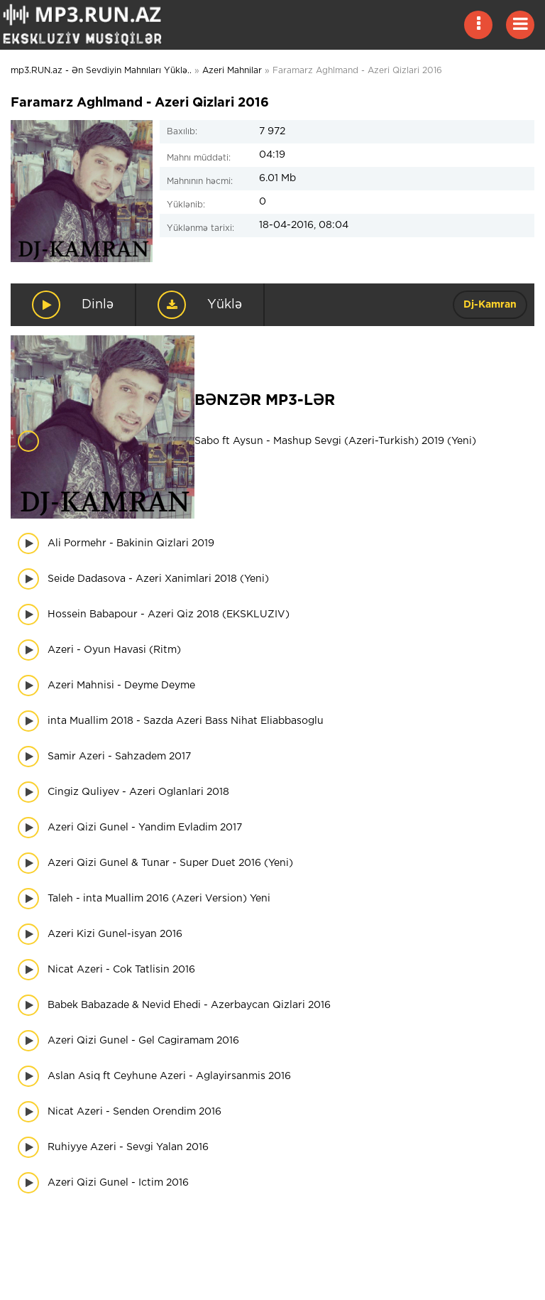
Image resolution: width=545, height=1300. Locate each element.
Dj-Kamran (490, 304)
